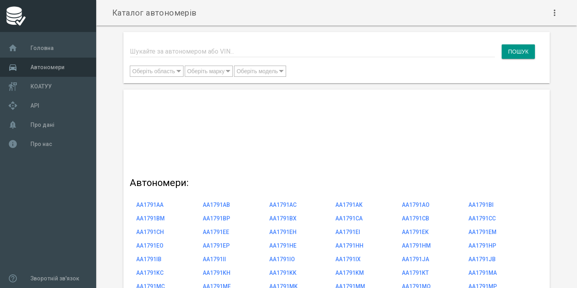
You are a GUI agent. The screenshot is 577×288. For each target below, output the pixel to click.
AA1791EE (216, 232)
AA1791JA (415, 259)
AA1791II (214, 259)
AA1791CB (415, 218)
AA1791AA (149, 205)
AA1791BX (283, 218)
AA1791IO (282, 259)
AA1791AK (349, 205)
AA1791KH (216, 273)
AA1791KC (149, 273)
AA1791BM (150, 218)
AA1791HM (416, 245)
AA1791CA (349, 218)
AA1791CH (150, 232)
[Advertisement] (332, 132)
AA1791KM (349, 273)
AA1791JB (482, 259)
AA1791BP (216, 218)
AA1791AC (283, 205)
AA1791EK (415, 232)
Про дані (31, 125)
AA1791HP (482, 245)
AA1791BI (481, 205)
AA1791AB (216, 205)
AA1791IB (148, 259)
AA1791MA (482, 273)
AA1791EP (216, 245)
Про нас (30, 144)
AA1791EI (347, 232)
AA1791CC (482, 218)
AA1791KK (283, 273)
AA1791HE (283, 245)
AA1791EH (283, 232)
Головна (31, 48)
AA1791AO (416, 205)
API (23, 105)
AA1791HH (349, 245)
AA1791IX (348, 259)
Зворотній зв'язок (43, 278)
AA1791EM (482, 232)
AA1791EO (149, 245)
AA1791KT (415, 273)
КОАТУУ (30, 86)
